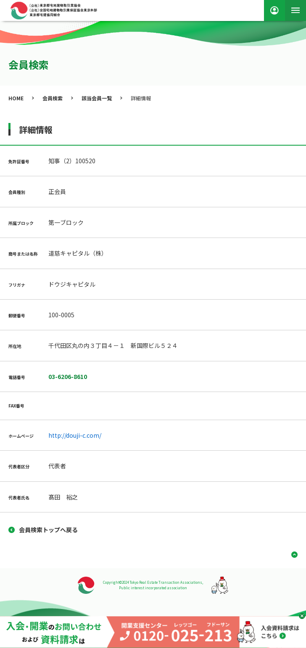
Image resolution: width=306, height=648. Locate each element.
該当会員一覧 (97, 98)
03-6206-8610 (67, 376)
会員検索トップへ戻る (48, 529)
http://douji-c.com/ (74, 435)
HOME (16, 98)
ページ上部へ (291, 554)
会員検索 (52, 98)
